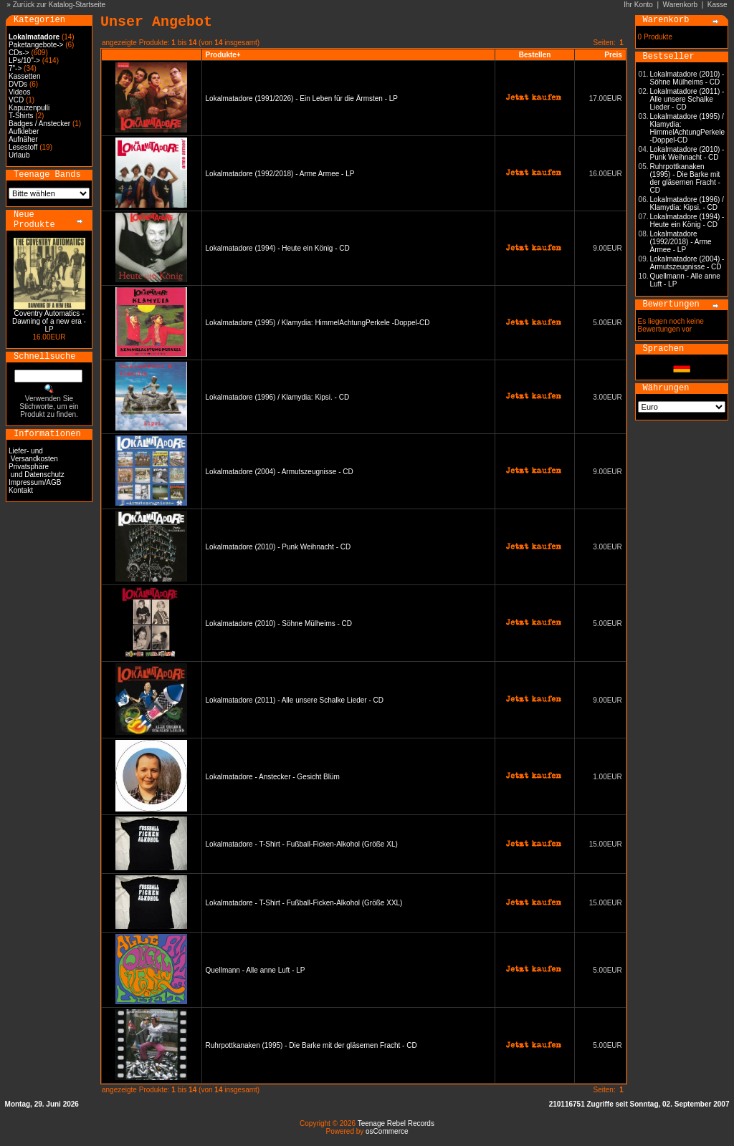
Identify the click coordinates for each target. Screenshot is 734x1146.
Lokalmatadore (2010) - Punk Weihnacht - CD (278, 547)
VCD (16, 100)
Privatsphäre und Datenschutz (37, 470)
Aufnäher (23, 139)
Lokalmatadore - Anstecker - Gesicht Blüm (273, 777)
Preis (612, 55)
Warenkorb (680, 5)
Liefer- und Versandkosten (33, 455)
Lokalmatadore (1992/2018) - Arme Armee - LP (280, 174)
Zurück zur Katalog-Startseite (59, 5)
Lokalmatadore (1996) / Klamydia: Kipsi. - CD (278, 397)
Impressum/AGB (35, 482)
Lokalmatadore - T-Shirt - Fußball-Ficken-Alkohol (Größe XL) (302, 844)
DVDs (18, 84)
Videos (19, 92)
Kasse (717, 5)
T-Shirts (21, 116)
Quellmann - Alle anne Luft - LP (255, 970)
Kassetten (24, 76)
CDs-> (19, 53)
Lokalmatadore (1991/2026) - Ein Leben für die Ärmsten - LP (302, 98)
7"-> (15, 68)
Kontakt (21, 490)
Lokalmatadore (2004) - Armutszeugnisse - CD (279, 472)
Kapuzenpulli (29, 108)
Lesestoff (23, 147)
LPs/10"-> (24, 60)
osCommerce (387, 1131)
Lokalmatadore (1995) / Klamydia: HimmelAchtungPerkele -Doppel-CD (318, 323)
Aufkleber (24, 131)
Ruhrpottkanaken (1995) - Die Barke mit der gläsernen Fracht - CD (311, 1045)
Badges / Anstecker (39, 123)
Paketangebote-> (36, 45)
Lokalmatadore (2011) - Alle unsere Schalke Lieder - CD (294, 700)
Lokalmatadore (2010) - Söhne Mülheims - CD (279, 623)
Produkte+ (223, 55)
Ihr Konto (638, 5)
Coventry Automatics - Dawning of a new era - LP (49, 321)
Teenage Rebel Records (396, 1123)
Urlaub (19, 155)
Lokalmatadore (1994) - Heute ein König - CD (278, 248)
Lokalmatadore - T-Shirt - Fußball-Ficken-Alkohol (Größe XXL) (304, 903)
